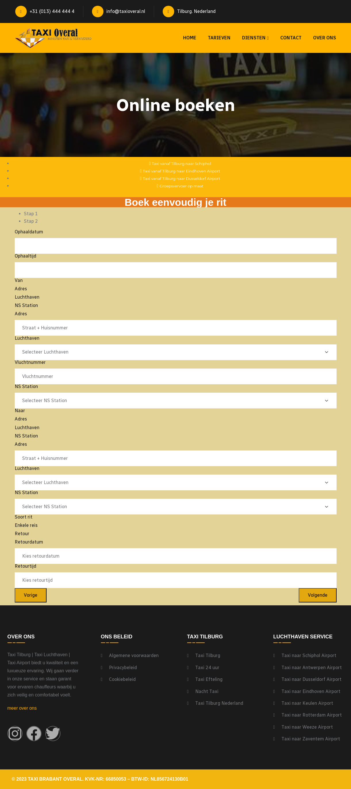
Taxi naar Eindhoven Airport (310, 691)
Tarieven (219, 38)
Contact (291, 38)
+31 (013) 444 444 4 (44, 11)
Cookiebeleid (122, 679)
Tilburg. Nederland (189, 11)
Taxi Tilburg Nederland (219, 703)
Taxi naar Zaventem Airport (310, 739)
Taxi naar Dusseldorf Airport (311, 679)
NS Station (26, 386)
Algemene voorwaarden (134, 655)
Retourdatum (29, 542)
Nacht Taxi (206, 691)
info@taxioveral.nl (118, 11)
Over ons (324, 38)
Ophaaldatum (29, 232)
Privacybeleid (123, 667)
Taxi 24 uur (207, 667)
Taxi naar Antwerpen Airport (311, 667)
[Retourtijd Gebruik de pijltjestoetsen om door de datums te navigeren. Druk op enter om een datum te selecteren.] (176, 580)
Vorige (30, 595)
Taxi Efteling (209, 679)
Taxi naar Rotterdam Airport (311, 715)
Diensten (254, 38)
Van (19, 280)
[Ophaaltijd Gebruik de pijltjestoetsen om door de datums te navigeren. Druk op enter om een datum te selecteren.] (176, 270)
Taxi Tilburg (207, 655)
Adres (21, 313)
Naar (20, 410)
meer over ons (22, 708)
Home (189, 38)
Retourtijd (25, 566)
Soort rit (23, 517)
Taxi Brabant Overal (55, 779)
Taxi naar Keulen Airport (307, 703)
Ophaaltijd (25, 256)
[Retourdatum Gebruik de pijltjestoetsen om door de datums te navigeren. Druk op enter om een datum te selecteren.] (176, 556)
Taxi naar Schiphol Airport (308, 655)
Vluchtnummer (30, 362)
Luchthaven (27, 338)
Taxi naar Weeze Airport (307, 727)
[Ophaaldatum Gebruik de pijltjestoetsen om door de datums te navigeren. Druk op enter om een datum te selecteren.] (176, 246)
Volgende (317, 595)
